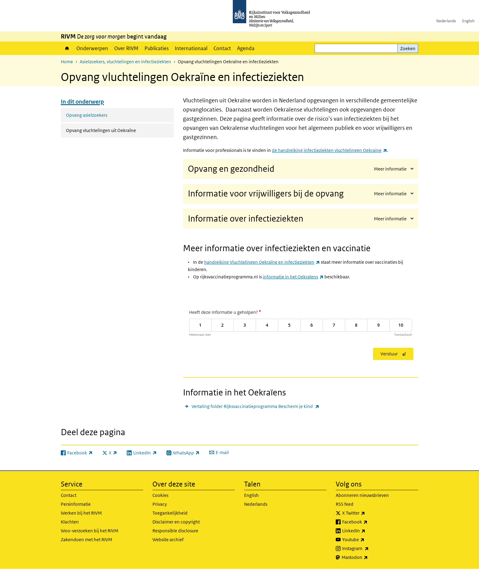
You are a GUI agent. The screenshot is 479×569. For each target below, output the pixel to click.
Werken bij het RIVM (81, 513)
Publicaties (156, 48)
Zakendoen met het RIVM (86, 539)
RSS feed (344, 504)
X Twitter (367, 513)
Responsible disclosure (175, 531)
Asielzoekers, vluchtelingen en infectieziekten (125, 61)
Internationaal (191, 48)
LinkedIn (367, 530)
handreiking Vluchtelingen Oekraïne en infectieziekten (262, 262)
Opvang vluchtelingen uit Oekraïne (117, 130)
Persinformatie (76, 504)
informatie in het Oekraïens (293, 277)
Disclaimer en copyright (176, 522)
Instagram (369, 548)
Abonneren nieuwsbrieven (362, 495)
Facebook (368, 522)
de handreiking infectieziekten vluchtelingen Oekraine (329, 150)
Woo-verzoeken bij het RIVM (89, 531)
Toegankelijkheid (170, 513)
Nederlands (446, 21)
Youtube (366, 539)
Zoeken (407, 48)
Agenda (245, 48)
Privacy (159, 504)
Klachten (70, 522)
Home (67, 48)
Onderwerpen (92, 48)
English (468, 21)
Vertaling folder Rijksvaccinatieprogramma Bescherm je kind (255, 406)
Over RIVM (126, 48)
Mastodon (368, 557)
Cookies (160, 495)
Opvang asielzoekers (86, 115)
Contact (222, 48)
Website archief (168, 539)
